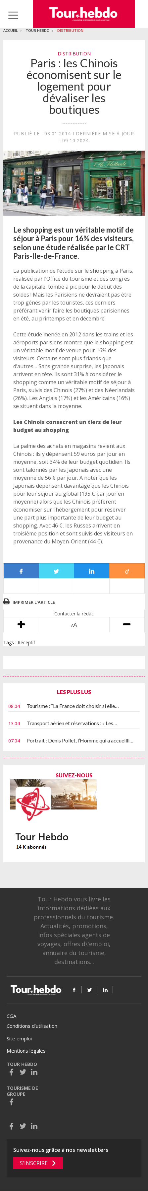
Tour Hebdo (37, 30)
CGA (11, 1016)
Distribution (70, 30)
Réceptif (26, 642)
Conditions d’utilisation (32, 1025)
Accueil (10, 30)
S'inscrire (34, 1163)
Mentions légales (26, 1050)
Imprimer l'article (34, 602)
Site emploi (19, 1038)
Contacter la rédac (74, 613)
